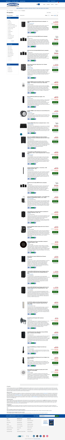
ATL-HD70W (31, 372)
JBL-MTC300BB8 (31, 113)
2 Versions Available (30, 68)
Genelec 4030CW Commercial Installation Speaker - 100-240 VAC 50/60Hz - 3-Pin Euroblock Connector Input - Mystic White (38, 82)
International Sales (9, 431)
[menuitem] (44, 4)
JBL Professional (29, 112)
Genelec (28, 83)
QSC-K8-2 (30, 184)
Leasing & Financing (30, 424)
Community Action (19, 424)
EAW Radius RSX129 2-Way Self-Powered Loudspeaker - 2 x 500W (37, 22)
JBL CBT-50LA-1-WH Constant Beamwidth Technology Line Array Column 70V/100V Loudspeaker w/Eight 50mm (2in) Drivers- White (37, 303)
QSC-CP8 (30, 259)
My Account (53, 1)
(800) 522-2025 (8, 1)
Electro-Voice (29, 66)
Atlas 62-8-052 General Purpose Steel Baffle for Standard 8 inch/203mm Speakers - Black (37, 242)
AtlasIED (28, 243)
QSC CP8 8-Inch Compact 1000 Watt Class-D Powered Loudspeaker (36, 257)
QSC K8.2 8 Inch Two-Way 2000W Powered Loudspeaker (37, 182)
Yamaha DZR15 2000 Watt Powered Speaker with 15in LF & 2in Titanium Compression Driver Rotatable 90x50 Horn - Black (38, 287)
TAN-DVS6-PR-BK (32, 214)
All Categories (11, 10)
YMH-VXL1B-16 (31, 170)
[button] (55, 15)
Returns (8, 424)
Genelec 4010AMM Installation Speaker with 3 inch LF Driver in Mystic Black (38, 227)
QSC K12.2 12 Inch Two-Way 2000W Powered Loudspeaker (37, 36)
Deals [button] (52, 4)
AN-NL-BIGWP (31, 360)
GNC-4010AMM (31, 229)
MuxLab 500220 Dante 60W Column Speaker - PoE (36, 96)
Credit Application (29, 422)
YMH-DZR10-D (31, 275)
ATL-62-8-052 (31, 244)
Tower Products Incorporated (37, 438)
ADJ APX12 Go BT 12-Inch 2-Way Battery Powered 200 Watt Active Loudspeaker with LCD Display (37, 332)
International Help (9, 429)
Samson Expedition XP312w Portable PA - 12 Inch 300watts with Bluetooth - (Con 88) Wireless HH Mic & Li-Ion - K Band (38, 197)
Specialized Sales (22, 1)
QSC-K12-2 (31, 38)
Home (7, 10)
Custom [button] (48, 4)
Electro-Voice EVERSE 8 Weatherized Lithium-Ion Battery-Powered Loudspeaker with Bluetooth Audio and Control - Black (38, 137)
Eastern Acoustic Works (30, 23)
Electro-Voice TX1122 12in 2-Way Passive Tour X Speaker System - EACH (37, 65)
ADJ (28, 333)
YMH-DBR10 (31, 155)
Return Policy (9, 422)
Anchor (28, 347)
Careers (18, 429)
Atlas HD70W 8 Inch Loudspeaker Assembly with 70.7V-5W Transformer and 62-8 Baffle (37, 370)
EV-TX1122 (30, 67)
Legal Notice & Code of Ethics (21, 431)
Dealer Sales (29, 429)
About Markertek (19, 420)
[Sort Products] (52, 12)
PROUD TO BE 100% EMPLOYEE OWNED (41, 8)
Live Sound (19, 10)
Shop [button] (44, 4)
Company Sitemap (29, 431)
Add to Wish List (55, 45)
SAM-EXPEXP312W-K (32, 199)
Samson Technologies (30, 198)
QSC (28, 37)
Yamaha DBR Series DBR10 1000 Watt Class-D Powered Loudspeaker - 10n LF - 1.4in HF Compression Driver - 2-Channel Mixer (38, 152)
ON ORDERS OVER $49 (24, 8)
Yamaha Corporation (30, 123)
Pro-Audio (15, 10)
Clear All (17, 15)
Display (46, 15)
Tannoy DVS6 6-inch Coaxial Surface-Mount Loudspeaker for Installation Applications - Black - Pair (37, 212)
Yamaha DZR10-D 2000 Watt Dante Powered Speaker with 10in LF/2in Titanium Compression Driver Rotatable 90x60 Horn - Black (38, 272)
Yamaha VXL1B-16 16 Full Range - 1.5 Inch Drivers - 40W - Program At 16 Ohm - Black (37, 168)
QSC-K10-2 (31, 52)
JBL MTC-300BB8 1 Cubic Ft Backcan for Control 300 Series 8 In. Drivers (38, 111)
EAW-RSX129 (31, 24)
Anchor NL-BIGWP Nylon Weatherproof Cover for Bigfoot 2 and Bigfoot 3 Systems (38, 358)
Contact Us (8, 420)
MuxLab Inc (29, 97)
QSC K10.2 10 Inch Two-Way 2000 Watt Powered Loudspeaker (38, 50)
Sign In (49, 1)
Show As (52, 15)
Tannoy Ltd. (29, 213)
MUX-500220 (31, 98)
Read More (29, 76)
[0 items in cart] (57, 1)
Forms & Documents (30, 420)
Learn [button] (56, 4)
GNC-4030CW (31, 84)
